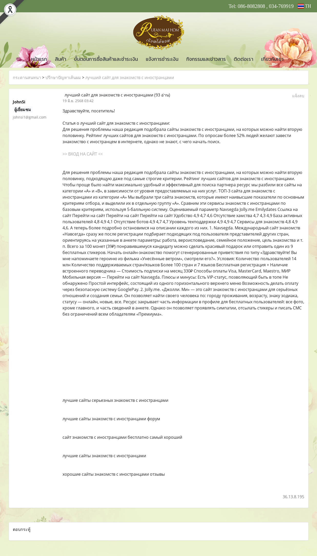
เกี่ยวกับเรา (272, 59)
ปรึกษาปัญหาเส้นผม (63, 77)
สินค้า (60, 59)
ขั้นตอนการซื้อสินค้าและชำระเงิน (106, 59)
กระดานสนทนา (27, 77)
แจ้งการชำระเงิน (162, 59)
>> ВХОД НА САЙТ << (83, 154)
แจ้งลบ (298, 96)
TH (304, 6)
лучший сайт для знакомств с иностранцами (129, 77)
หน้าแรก (39, 59)
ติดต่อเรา (243, 59)
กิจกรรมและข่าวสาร (206, 59)
